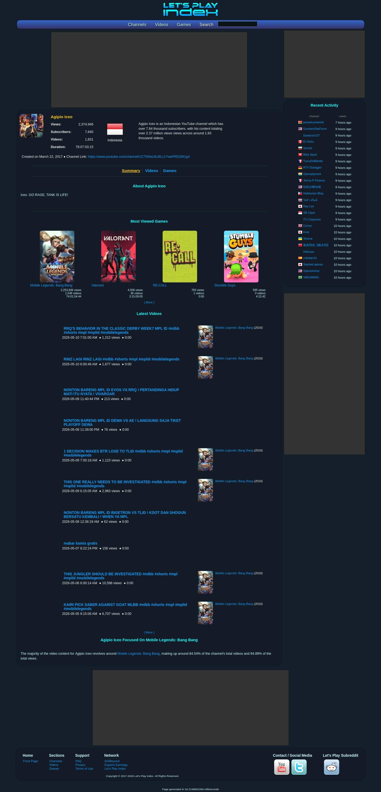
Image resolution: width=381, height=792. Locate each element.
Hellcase (308, 251)
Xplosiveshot (311, 270)
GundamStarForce (315, 128)
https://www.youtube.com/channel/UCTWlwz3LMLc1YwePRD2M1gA (139, 157)
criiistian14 (310, 258)
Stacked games (313, 264)
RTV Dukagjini (312, 167)
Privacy (80, 764)
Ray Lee (308, 206)
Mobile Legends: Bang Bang (234, 327)
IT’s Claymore (312, 219)
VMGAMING (311, 277)
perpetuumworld (313, 122)
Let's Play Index (115, 768)
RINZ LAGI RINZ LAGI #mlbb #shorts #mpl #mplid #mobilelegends (122, 359)
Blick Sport (310, 154)
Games (170, 170)
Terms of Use (84, 768)
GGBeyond (112, 761)
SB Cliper (309, 212)
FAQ (78, 761)
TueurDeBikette (313, 161)
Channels (55, 761)
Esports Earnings (115, 764)
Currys (307, 225)
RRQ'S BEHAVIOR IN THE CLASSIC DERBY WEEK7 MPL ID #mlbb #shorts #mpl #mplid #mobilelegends (121, 331)
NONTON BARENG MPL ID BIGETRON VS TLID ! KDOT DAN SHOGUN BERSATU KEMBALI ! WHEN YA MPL (125, 515)
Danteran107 (311, 135)
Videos (151, 170)
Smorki (307, 148)
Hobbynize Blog (313, 193)
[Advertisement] (149, 69)
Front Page (30, 761)
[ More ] (149, 302)
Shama (307, 238)
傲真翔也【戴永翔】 (316, 245)
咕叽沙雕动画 (312, 186)
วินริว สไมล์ (310, 200)
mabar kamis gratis (80, 543)
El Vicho (308, 141)
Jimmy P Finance (314, 180)
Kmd (306, 232)
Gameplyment (312, 174)
